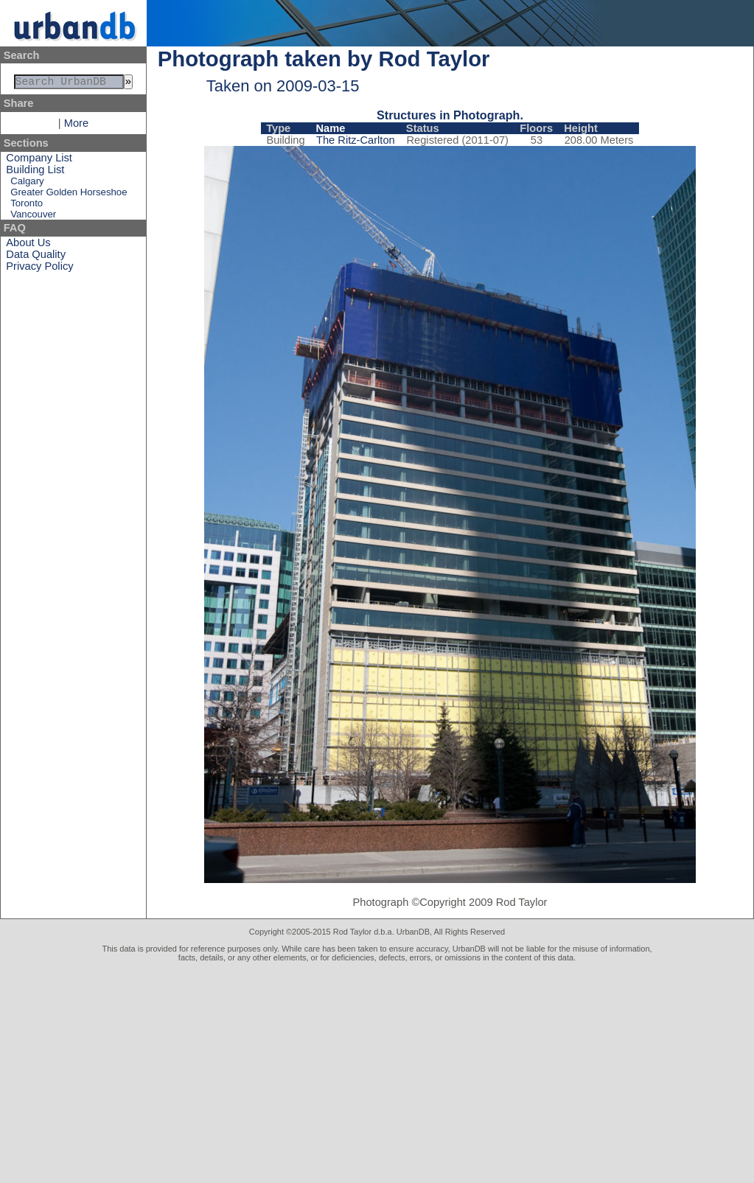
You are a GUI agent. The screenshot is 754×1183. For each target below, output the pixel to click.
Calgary (26, 183)
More (76, 126)
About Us (28, 245)
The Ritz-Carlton (355, 140)
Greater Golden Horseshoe (68, 194)
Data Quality (36, 257)
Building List (35, 172)
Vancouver (33, 217)
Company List (39, 161)
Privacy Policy (39, 269)
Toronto (26, 206)
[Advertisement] (377, 1072)
